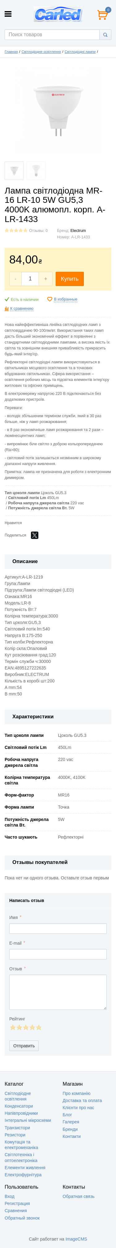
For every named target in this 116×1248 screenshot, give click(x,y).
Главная (11, 51)
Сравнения (16, 1210)
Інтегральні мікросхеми (28, 1120)
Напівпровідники (21, 1113)
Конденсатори (19, 1106)
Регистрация (17, 1203)
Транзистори (17, 1127)
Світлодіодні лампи (80, 51)
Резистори (15, 1134)
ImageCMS (76, 1239)
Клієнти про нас (78, 1107)
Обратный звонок (22, 1218)
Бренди (70, 1129)
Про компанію (77, 1093)
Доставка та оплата (82, 1100)
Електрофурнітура (23, 1174)
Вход (10, 1196)
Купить (70, 279)
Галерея (71, 1121)
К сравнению (21, 308)
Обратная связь (79, 1196)
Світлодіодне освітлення (41, 51)
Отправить (24, 1045)
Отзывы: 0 (38, 231)
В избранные (65, 299)
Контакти (72, 1136)
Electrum (78, 231)
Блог (67, 1114)
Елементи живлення (25, 1167)
